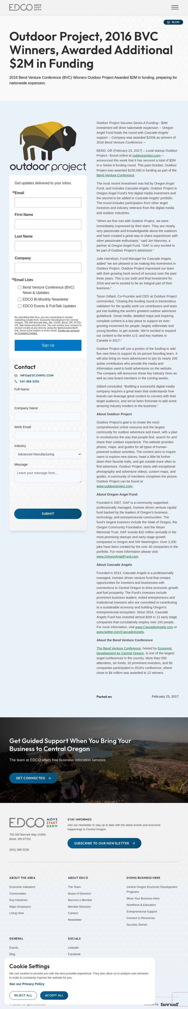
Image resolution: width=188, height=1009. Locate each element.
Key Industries (18, 900)
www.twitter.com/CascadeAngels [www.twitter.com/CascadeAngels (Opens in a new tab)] (120, 632)
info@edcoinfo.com (36, 375)
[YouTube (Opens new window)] (152, 937)
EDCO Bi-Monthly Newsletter (45, 299)
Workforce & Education (141, 905)
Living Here (16, 913)
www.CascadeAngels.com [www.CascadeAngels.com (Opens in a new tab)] (154, 627)
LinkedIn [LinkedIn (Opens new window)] (73, 947)
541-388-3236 (29, 381)
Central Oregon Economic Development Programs (152, 889)
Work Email (22, 427)
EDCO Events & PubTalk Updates (49, 306)
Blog (12, 954)
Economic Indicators (22, 887)
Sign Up (48, 345)
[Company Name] (48, 416)
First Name (24, 214)
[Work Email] (48, 435)
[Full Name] (48, 397)
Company (23, 258)
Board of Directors (79, 893)
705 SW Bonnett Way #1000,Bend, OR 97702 (27, 836)
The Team (74, 887)
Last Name (24, 236)
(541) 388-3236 (19, 849)
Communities (17, 893)
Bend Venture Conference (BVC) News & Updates (48, 290)
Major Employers (20, 906)
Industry (20, 446)
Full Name (21, 389)
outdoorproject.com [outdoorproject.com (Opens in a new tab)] (146, 155)
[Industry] (48, 454)
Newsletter (74, 919)
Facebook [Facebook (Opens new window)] (74, 954)
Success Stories (137, 924)
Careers (73, 913)
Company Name (26, 408)
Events (13, 947)
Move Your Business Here (143, 898)
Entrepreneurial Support (142, 911)
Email (19, 193)
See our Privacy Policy (26, 984)
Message (21, 464)
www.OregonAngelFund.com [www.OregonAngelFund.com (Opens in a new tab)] (117, 556)
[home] (25, 7)
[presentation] (48, 495)
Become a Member (80, 900)
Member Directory (79, 906)
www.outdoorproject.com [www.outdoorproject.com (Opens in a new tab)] (115, 486)
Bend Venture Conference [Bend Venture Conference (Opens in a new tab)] (115, 175)
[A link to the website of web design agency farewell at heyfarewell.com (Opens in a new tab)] (170, 1004)
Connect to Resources (141, 918)
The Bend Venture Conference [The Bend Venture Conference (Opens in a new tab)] (119, 648)
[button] (174, 7)
